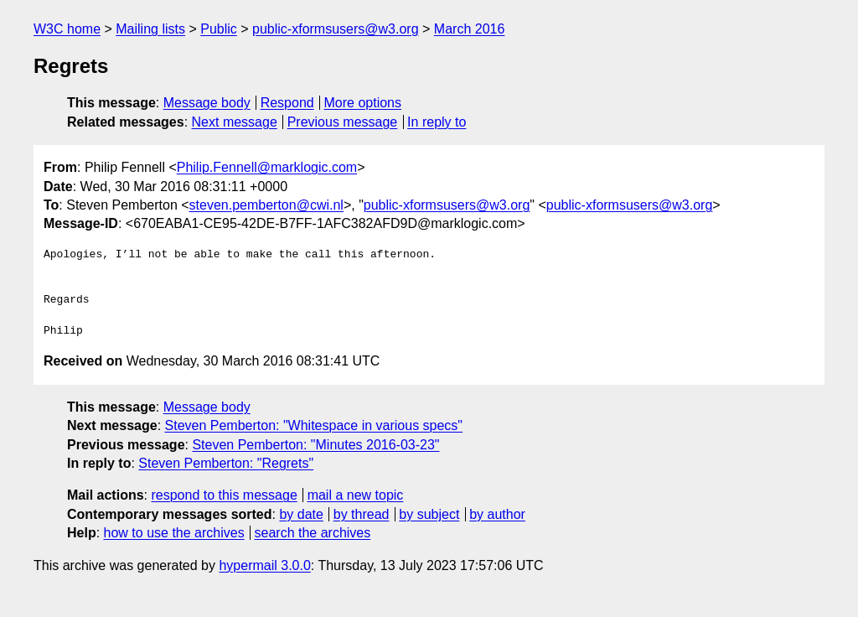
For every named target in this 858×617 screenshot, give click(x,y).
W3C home (67, 29)
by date (301, 514)
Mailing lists (150, 29)
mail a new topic (356, 495)
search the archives (313, 533)
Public (218, 29)
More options (363, 103)
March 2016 (469, 29)
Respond (287, 103)
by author (497, 514)
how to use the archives (174, 533)
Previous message (342, 122)
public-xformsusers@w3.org (335, 29)
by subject (429, 514)
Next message (234, 122)
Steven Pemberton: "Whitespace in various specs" (314, 425)
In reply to (436, 122)
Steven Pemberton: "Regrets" (225, 463)
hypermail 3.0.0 (264, 565)
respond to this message (224, 495)
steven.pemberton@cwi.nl (266, 205)
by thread (361, 514)
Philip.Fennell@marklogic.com (267, 167)
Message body (207, 103)
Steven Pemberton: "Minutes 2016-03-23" (315, 445)
